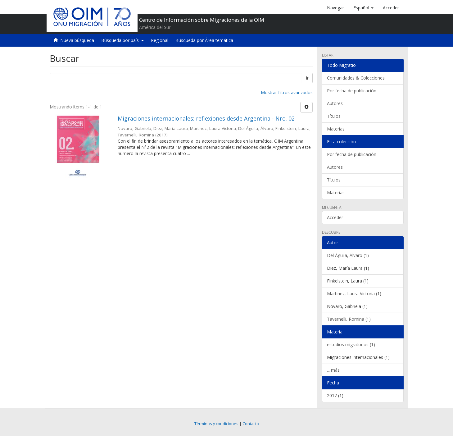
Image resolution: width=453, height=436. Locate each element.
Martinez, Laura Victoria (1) (354, 293)
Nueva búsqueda (77, 40)
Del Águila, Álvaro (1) (348, 255)
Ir (307, 78)
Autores (335, 103)
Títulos (334, 116)
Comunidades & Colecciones (356, 78)
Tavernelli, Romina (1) (349, 319)
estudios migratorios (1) (351, 344)
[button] (363, 8)
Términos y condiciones (216, 423)
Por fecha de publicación (351, 91)
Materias (336, 129)
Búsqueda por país (122, 40)
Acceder (335, 217)
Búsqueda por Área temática (204, 40)
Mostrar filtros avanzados (287, 92)
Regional (159, 40)
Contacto (250, 423)
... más (333, 370)
